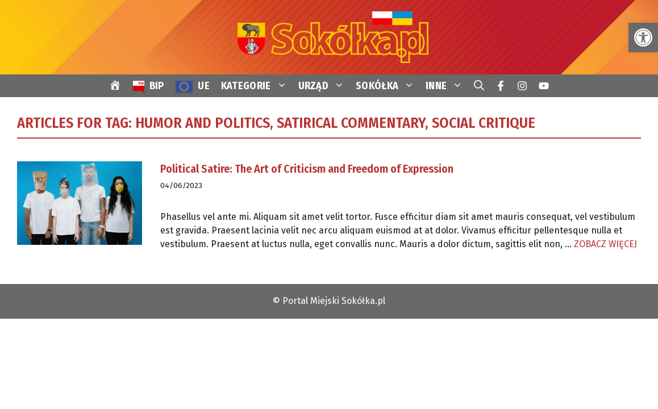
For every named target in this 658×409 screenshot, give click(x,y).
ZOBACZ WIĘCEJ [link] (605, 244)
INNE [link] (447, 85)
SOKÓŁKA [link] (388, 85)
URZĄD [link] (324, 85)
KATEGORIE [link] (257, 85)
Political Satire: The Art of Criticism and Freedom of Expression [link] (306, 169)
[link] (643, 37)
